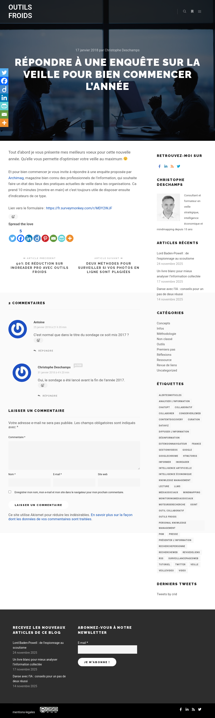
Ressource (164, 360)
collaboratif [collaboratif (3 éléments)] (183, 407)
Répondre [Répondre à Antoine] (46, 350)
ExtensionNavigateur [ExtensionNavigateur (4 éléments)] (173, 444)
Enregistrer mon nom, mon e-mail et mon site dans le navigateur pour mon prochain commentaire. (69, 492)
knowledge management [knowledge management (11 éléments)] (175, 480)
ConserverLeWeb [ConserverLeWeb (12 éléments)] (190, 413)
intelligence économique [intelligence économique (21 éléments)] (175, 474)
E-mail (57, 474)
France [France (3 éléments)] (196, 444)
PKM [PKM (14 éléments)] (161, 534)
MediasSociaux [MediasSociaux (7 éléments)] (168, 492)
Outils (161, 344)
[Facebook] (20, 235)
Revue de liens (167, 365)
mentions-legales (24, 712)
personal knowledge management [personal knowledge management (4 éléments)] (172, 525)
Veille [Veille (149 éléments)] (195, 564)
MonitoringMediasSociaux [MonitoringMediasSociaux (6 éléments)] (176, 498)
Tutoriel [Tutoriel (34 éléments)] (164, 564)
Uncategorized (167, 370)
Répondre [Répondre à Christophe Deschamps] (50, 396)
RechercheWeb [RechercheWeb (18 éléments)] (168, 552)
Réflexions (164, 355)
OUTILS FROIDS (20, 11)
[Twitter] (12, 235)
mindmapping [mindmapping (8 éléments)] (191, 492)
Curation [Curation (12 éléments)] (194, 419)
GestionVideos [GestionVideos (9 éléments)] (168, 450)
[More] (69, 235)
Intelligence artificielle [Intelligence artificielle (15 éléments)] (175, 468)
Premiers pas (166, 349)
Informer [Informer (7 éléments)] (165, 462)
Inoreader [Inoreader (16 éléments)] (182, 462)
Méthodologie (166, 334)
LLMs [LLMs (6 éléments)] (177, 486)
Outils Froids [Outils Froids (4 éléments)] (168, 517)
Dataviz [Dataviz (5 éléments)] (164, 425)
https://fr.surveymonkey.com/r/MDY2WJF (79, 208)
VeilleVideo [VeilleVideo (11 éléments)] (166, 570)
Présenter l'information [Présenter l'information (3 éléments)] (175, 540)
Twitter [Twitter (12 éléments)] (180, 564)
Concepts (163, 323)
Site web (102, 474)
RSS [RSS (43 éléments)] (161, 558)
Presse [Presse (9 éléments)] (173, 534)
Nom (12, 474)
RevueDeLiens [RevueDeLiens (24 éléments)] (191, 552)
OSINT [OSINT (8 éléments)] (194, 504)
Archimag (16, 178)
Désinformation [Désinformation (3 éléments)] (169, 438)
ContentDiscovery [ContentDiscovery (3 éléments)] (171, 419)
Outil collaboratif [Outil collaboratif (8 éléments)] (171, 511)
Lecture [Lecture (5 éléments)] (164, 486)
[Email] (53, 235)
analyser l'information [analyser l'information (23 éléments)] (174, 401)
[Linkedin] (29, 235)
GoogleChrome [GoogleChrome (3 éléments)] (168, 456)
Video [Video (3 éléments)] (182, 570)
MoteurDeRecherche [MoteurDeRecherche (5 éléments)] (172, 504)
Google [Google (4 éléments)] (187, 450)
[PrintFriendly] (61, 235)
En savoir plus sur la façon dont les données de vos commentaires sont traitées (70, 517)
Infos (160, 328)
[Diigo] (37, 235)
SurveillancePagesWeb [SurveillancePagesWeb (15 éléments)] (183, 558)
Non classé (164, 339)
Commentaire (16, 437)
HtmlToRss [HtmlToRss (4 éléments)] (190, 456)
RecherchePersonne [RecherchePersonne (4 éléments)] (172, 546)
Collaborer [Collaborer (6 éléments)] (166, 413)
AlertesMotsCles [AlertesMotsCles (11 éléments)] (170, 395)
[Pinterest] (45, 235)
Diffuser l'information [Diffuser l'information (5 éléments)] (174, 432)
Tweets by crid (167, 594)
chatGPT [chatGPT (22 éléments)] (164, 407)
